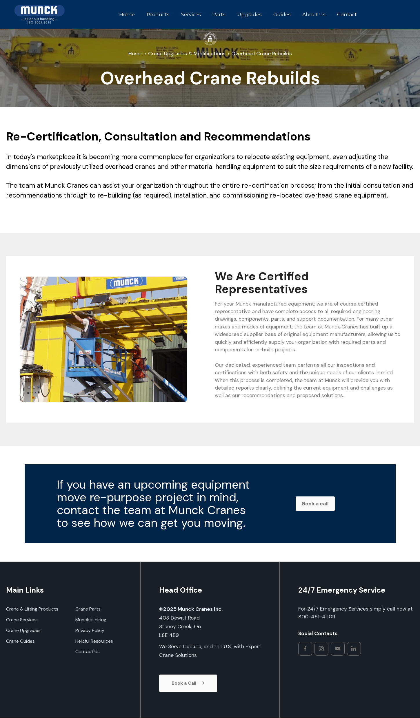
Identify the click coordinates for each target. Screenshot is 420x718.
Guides (281, 14)
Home (126, 14)
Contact (346, 14)
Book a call (315, 503)
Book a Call (188, 683)
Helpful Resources (94, 641)
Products (157, 14)
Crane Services (22, 620)
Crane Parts (88, 609)
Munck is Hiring (90, 620)
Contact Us (87, 651)
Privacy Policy (89, 630)
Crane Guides (20, 641)
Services (190, 14)
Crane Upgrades (23, 630)
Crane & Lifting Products (32, 609)
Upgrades (249, 14)
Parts (218, 14)
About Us (313, 14)
